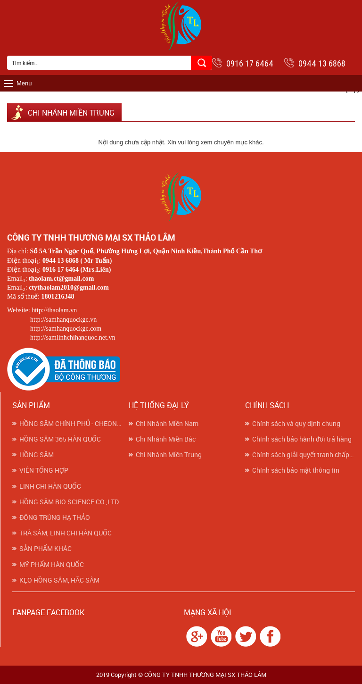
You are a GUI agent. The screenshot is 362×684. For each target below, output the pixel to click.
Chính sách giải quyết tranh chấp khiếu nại (303, 454)
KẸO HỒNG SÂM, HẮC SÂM (59, 580)
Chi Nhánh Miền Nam (167, 423)
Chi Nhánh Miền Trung (169, 454)
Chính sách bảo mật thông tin (295, 470)
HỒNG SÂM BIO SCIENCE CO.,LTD (69, 502)
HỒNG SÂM (36, 454)
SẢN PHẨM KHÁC (45, 548)
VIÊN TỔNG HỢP (43, 470)
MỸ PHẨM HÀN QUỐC (51, 564)
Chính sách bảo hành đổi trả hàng (302, 439)
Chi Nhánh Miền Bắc (166, 439)
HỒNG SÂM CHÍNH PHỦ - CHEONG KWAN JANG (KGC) (70, 423)
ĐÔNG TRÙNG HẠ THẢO (54, 517)
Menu (24, 83)
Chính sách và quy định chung (296, 423)
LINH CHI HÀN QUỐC (50, 486)
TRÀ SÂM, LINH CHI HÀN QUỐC (65, 533)
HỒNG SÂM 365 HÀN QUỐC (60, 439)
